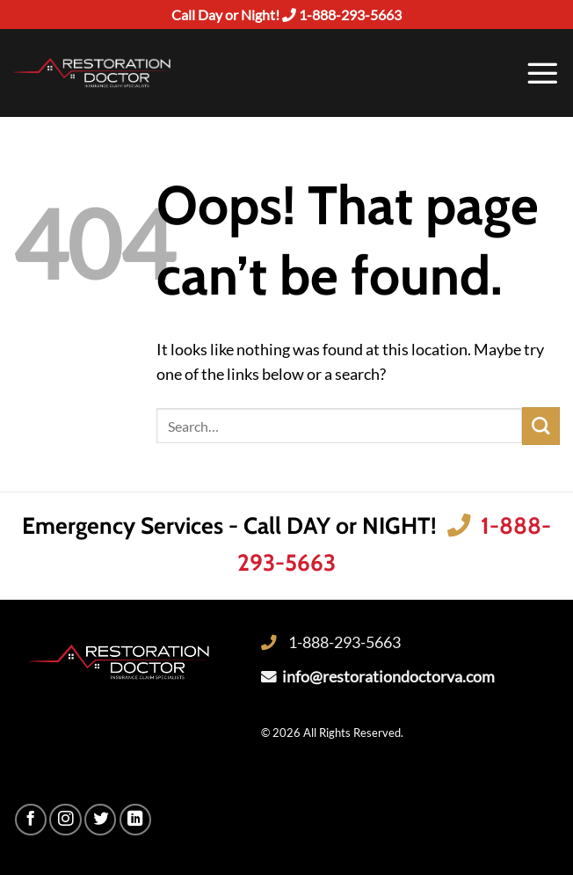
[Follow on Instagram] (65, 819)
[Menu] (542, 73)
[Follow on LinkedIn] (135, 819)
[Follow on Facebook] (31, 819)
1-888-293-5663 (344, 642)
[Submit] (541, 426)
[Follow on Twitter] (100, 819)
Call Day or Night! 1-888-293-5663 (286, 14)
